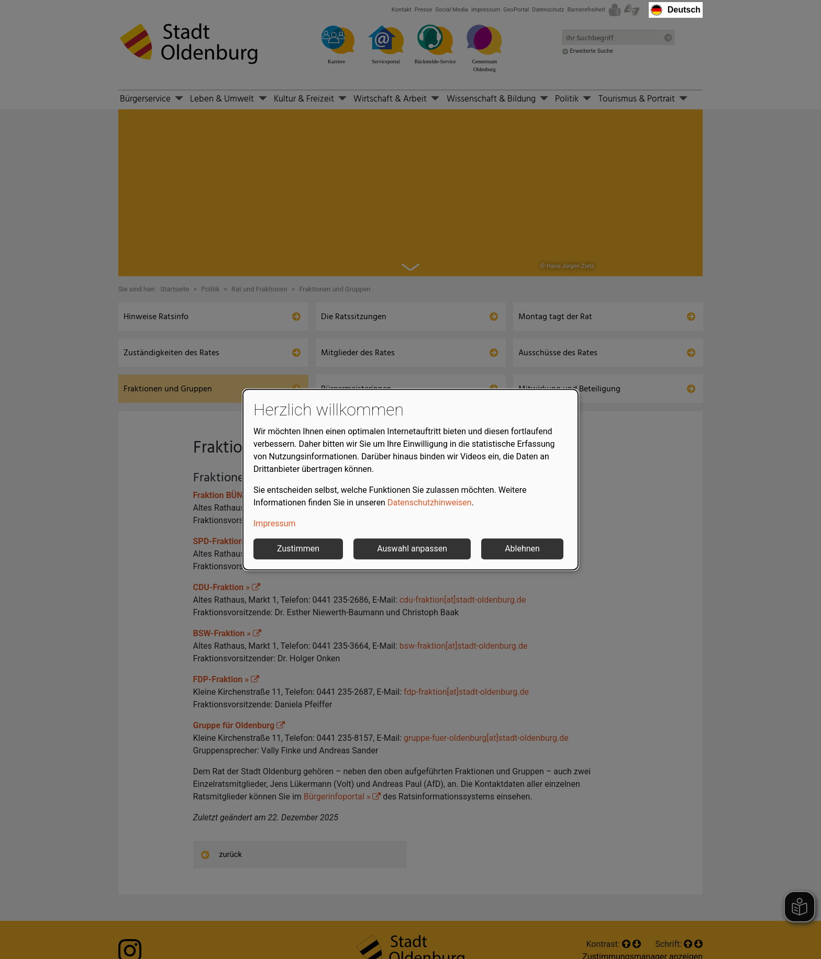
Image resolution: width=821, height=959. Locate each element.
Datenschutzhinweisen (429, 502)
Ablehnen (522, 549)
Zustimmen (298, 549)
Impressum (274, 523)
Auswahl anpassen (412, 549)
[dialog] (410, 479)
